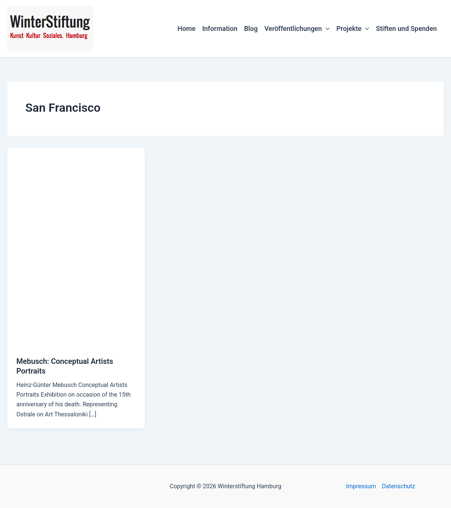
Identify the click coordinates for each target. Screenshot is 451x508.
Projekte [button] (352, 29)
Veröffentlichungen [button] (296, 29)
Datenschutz (398, 486)
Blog (251, 28)
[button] (326, 29)
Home (186, 28)
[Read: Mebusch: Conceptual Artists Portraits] (76, 246)
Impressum (361, 486)
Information (219, 28)
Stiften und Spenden (406, 28)
